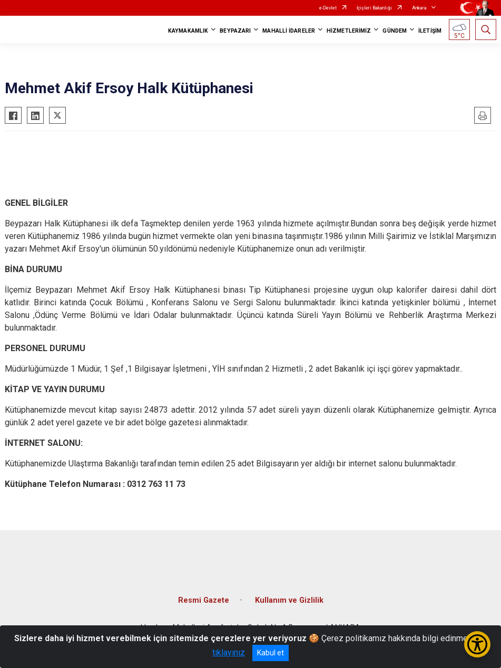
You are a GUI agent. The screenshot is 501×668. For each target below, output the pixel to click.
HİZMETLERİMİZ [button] (349, 30)
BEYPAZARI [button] (235, 30)
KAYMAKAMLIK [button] (188, 30)
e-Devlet (328, 8)
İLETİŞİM (429, 30)
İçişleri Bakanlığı (374, 8)
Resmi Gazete (203, 600)
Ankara (419, 8)
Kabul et (270, 653)
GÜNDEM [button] (394, 30)
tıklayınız (228, 652)
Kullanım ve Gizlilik (289, 600)
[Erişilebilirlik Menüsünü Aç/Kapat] (477, 644)
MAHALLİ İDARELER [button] (288, 30)
